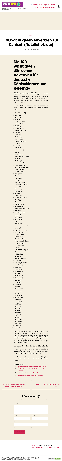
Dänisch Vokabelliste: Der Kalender (28, 373)
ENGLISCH (34, 4)
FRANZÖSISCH (43, 4)
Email (33, 415)
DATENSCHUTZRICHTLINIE (39, 447)
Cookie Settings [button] (51, 458)
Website (15, 421)
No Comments (36, 49)
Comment (16, 403)
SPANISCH (51, 4)
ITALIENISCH (40, 6)
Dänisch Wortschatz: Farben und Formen (30, 375)
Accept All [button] (58, 458)
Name (15, 415)
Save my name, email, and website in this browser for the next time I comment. (30, 427)
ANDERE (53, 7)
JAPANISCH (38, 7)
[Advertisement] (31, 21)
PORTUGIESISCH (50, 6)
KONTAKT (35, 445)
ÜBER (49, 447)
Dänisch (31, 35)
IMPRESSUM (55, 447)
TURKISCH (46, 7)
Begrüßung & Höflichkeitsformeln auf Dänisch (31, 367)
